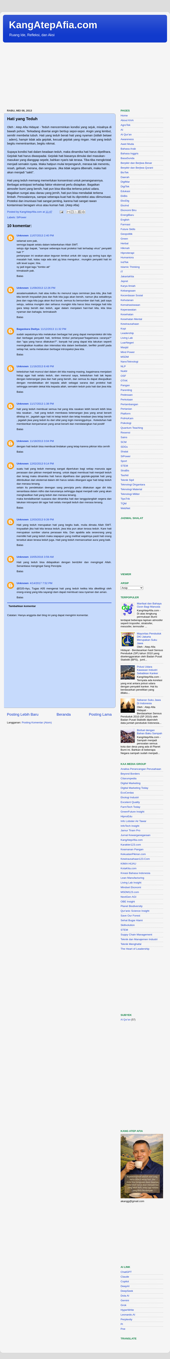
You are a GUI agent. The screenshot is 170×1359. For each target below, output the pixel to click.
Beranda (64, 714)
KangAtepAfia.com (53, 24)
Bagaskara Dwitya (28, 328)
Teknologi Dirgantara (133, 484)
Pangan (125, 385)
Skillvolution (128, 925)
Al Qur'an (126, 134)
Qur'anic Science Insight (135, 910)
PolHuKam (127, 418)
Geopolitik (126, 233)
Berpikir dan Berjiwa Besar (136, 162)
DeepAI (125, 1286)
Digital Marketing (131, 783)
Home (124, 115)
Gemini (125, 1300)
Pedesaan (127, 394)
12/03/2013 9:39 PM (42, 519)
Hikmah (125, 248)
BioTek (125, 172)
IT (122, 271)
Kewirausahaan (130, 323)
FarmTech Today (130, 806)
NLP (123, 366)
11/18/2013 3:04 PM (42, 441)
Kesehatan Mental (131, 319)
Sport (124, 461)
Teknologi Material (131, 489)
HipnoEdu (126, 816)
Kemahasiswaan (130, 304)
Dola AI (125, 1295)
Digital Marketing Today (134, 787)
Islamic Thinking (130, 266)
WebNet (125, 508)
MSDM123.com (130, 892)
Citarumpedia (128, 778)
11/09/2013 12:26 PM (42, 287)
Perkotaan (127, 399)
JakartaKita (127, 276)
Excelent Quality (130, 802)
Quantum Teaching (132, 427)
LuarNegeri (127, 342)
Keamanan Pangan (132, 849)
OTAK (124, 380)
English (125, 219)
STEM (124, 465)
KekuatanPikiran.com (133, 854)
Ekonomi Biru (128, 210)
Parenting (126, 390)
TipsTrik (125, 498)
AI (122, 129)
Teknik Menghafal (131, 944)
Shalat (124, 451)
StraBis (125, 470)
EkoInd (125, 205)
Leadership (127, 333)
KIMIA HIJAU (128, 863)
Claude (125, 1276)
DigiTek (125, 186)
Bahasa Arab (128, 148)
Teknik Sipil (127, 479)
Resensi (125, 432)
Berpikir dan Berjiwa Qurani (137, 167)
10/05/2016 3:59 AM (42, 556)
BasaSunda (127, 158)
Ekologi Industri (130, 797)
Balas (20, 276)
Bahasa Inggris (129, 153)
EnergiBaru (127, 214)
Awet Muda (127, 144)
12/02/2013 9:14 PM (42, 463)
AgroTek (125, 125)
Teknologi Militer (130, 494)
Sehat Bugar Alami (132, 920)
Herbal (124, 243)
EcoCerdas (127, 792)
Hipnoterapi (127, 252)
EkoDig (125, 200)
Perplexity (126, 1319)
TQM (124, 503)
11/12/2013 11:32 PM (53, 328)
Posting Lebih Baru (23, 714)
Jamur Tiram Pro (130, 830)
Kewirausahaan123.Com (135, 858)
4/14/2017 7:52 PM (41, 583)
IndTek (124, 262)
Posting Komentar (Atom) (37, 722)
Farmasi (125, 224)
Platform (125, 413)
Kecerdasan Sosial (132, 295)
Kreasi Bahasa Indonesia (135, 873)
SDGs (124, 446)
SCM (124, 442)
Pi (122, 1324)
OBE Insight (128, 901)
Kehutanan (127, 300)
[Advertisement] (70, 76)
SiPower (21, 217)
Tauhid (124, 475)
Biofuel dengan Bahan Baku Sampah (149, 732)
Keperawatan (128, 309)
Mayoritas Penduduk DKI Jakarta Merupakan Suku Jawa (149, 638)
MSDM (125, 356)
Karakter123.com (131, 844)
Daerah (125, 177)
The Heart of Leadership (135, 948)
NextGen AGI (128, 896)
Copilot (125, 1281)
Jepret (124, 281)
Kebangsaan (128, 290)
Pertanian (126, 408)
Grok (123, 1305)
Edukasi (125, 191)
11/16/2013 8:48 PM (42, 366)
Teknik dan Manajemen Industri (139, 939)
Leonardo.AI (128, 1314)
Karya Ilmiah (128, 285)
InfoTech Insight (130, 825)
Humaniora (127, 257)
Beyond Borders (130, 773)
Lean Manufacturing (132, 877)
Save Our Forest (130, 915)
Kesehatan (127, 314)
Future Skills (128, 229)
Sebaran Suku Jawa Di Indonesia (149, 701)
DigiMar (125, 181)
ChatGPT (126, 1271)
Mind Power (128, 352)
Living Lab (127, 337)
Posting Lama (100, 714)
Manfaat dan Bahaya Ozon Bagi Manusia (149, 605)
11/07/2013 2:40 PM (42, 235)
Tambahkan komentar (22, 606)
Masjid (124, 347)
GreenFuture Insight (132, 811)
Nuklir (124, 371)
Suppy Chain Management (136, 934)
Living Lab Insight (131, 882)
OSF (123, 375)
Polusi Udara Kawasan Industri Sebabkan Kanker (147, 670)
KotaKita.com (128, 868)
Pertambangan (129, 404)
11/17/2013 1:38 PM (42, 403)
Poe (123, 1328)
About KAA (127, 120)
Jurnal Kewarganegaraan (135, 835)
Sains (124, 437)
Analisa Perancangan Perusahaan (141, 768)
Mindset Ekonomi (131, 887)
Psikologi (126, 423)
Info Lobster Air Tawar (133, 821)
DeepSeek (127, 1290)
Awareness (127, 139)
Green (124, 238)
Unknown (23, 235)
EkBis (124, 195)
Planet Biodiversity (132, 906)
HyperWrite (127, 1309)
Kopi (123, 328)
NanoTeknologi (129, 361)
